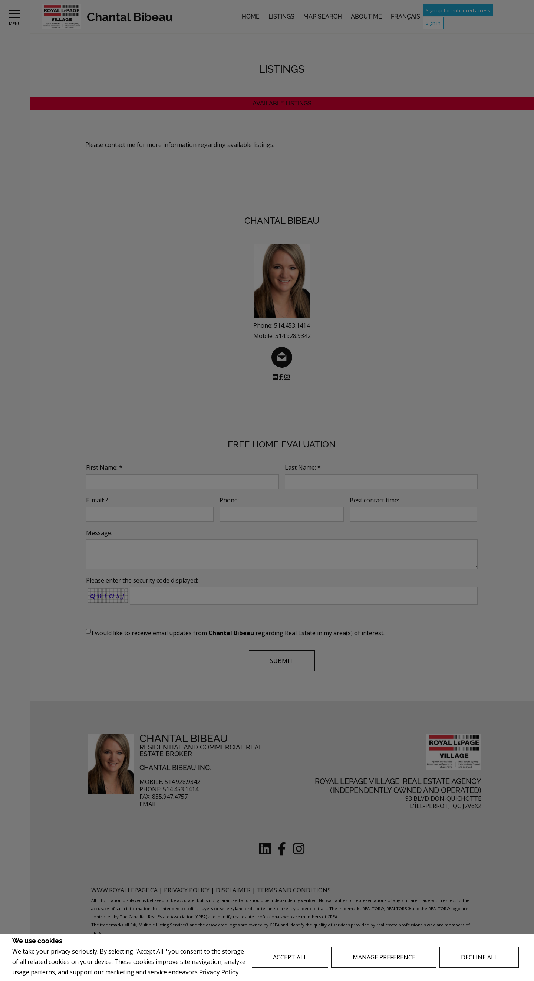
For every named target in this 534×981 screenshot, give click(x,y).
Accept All (290, 957)
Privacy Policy (219, 972)
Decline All (479, 957)
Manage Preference (384, 957)
